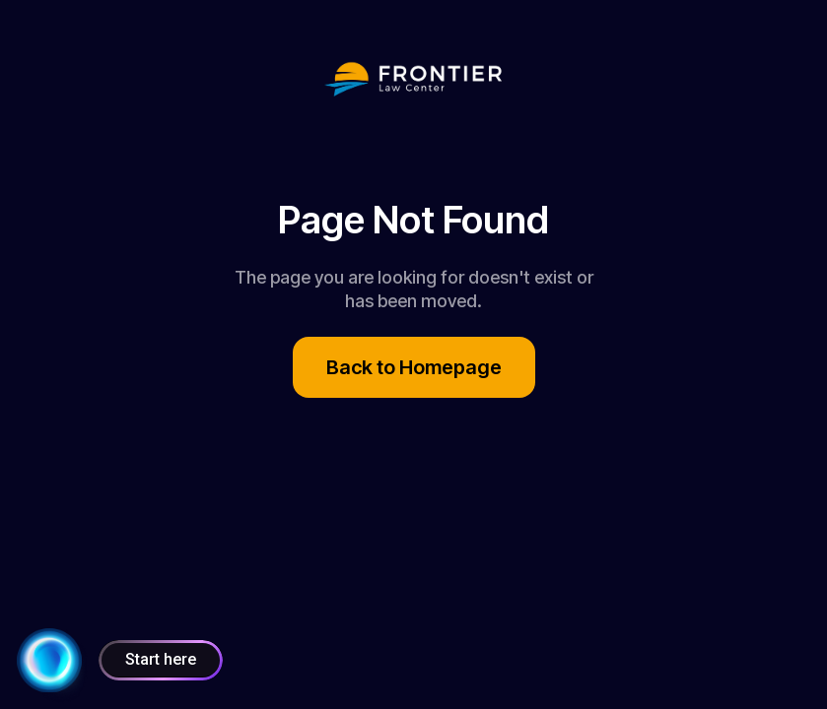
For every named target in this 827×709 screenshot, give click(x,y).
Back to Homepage (414, 367)
